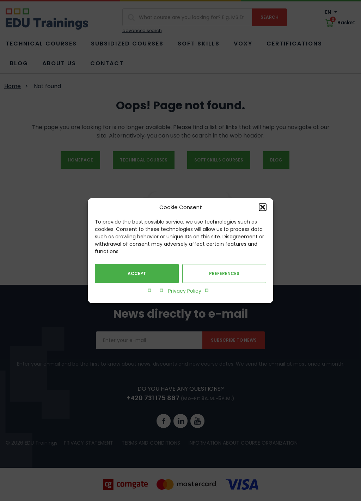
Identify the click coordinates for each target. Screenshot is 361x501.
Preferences (224, 273)
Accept (137, 273)
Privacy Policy (184, 290)
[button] (262, 207)
